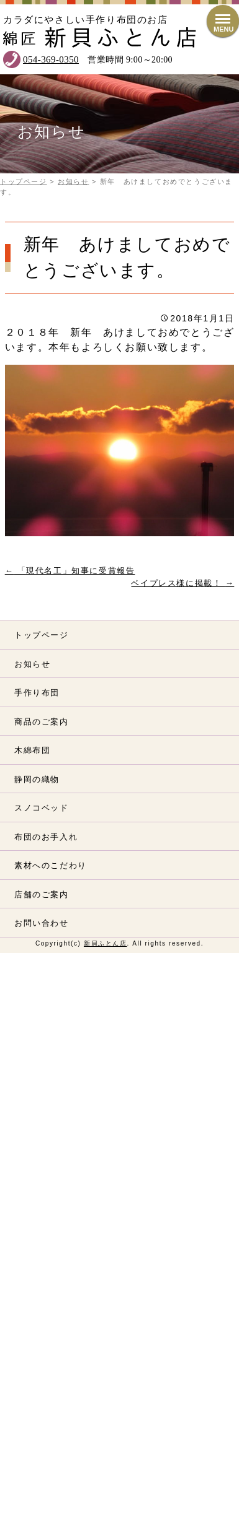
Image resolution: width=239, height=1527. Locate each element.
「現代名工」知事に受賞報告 (70, 570)
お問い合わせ (41, 923)
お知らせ (32, 664)
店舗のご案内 (41, 894)
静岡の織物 (37, 779)
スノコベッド (41, 807)
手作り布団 (37, 692)
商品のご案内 (41, 721)
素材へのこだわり (50, 865)
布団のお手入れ (46, 837)
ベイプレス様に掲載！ (182, 583)
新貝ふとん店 (105, 943)
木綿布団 (32, 750)
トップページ (41, 635)
